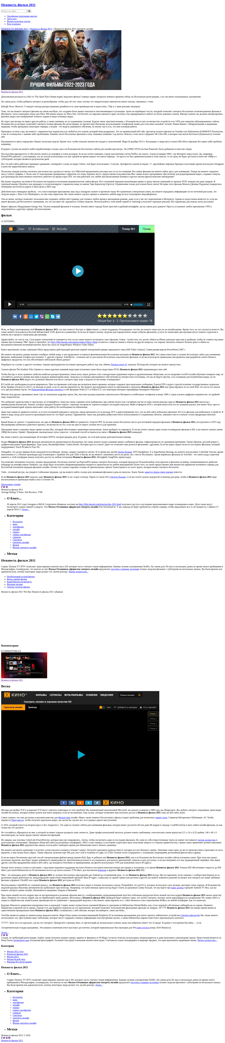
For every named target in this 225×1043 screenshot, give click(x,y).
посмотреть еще (21, 940)
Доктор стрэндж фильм (18, 587)
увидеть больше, (118, 477)
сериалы (17, 537)
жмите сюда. (162, 817)
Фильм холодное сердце (18, 21)
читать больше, (125, 452)
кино (15, 524)
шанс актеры (177, 887)
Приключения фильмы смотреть (47, 389)
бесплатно (18, 521)
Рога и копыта (14, 24)
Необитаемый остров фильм (21, 576)
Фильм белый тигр (16, 959)
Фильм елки (64, 817)
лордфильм (18, 527)
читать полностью (207, 840)
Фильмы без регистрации (19, 962)
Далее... (25, 509)
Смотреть (17, 540)
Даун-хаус (12, 19)
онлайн (16, 529)
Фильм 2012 (13, 956)
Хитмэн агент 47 (119, 364)
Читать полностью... (78, 571)
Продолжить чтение (11, 484)
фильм (16, 545)
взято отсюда (143, 927)
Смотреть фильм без (190, 915)
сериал (16, 532)
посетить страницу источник (125, 569)
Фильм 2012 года (15, 951)
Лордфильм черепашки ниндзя (22, 16)
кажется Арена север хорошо (159, 472)
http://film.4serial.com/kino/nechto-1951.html (100, 504)
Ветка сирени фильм (17, 579)
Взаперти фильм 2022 (17, 954)
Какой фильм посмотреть (19, 582)
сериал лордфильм (22, 534)
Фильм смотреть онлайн (24, 547)
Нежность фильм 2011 (18, 5)
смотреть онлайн (21, 542)
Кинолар (102, 870)
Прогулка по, (18, 820)
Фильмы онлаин (15, 584)
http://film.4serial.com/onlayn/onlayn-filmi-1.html (74, 342)
